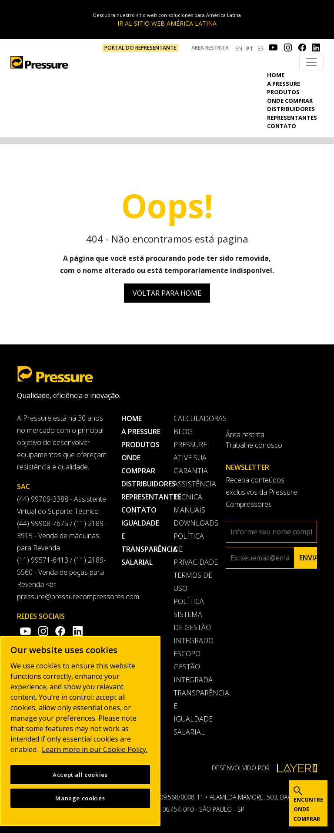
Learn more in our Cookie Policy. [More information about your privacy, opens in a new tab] (94, 750)
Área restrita (210, 47)
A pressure (283, 84)
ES (260, 48)
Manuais (189, 510)
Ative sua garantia (191, 464)
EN (238, 48)
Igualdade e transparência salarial (140, 542)
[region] (80, 732)
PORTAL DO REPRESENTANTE (140, 47)
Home (275, 75)
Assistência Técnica (193, 490)
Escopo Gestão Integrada (193, 667)
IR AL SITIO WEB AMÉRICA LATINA (167, 23)
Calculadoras (193, 418)
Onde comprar (290, 101)
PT (250, 48)
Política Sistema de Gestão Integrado (193, 621)
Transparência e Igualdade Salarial (193, 712)
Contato (281, 126)
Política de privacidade (193, 549)
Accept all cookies (80, 776)
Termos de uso (193, 581)
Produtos (283, 92)
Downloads (193, 523)
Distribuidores (291, 109)
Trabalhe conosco (254, 445)
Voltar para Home (167, 293)
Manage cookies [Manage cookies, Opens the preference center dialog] (80, 799)
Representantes (292, 117)
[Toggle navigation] (311, 62)
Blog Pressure (190, 438)
